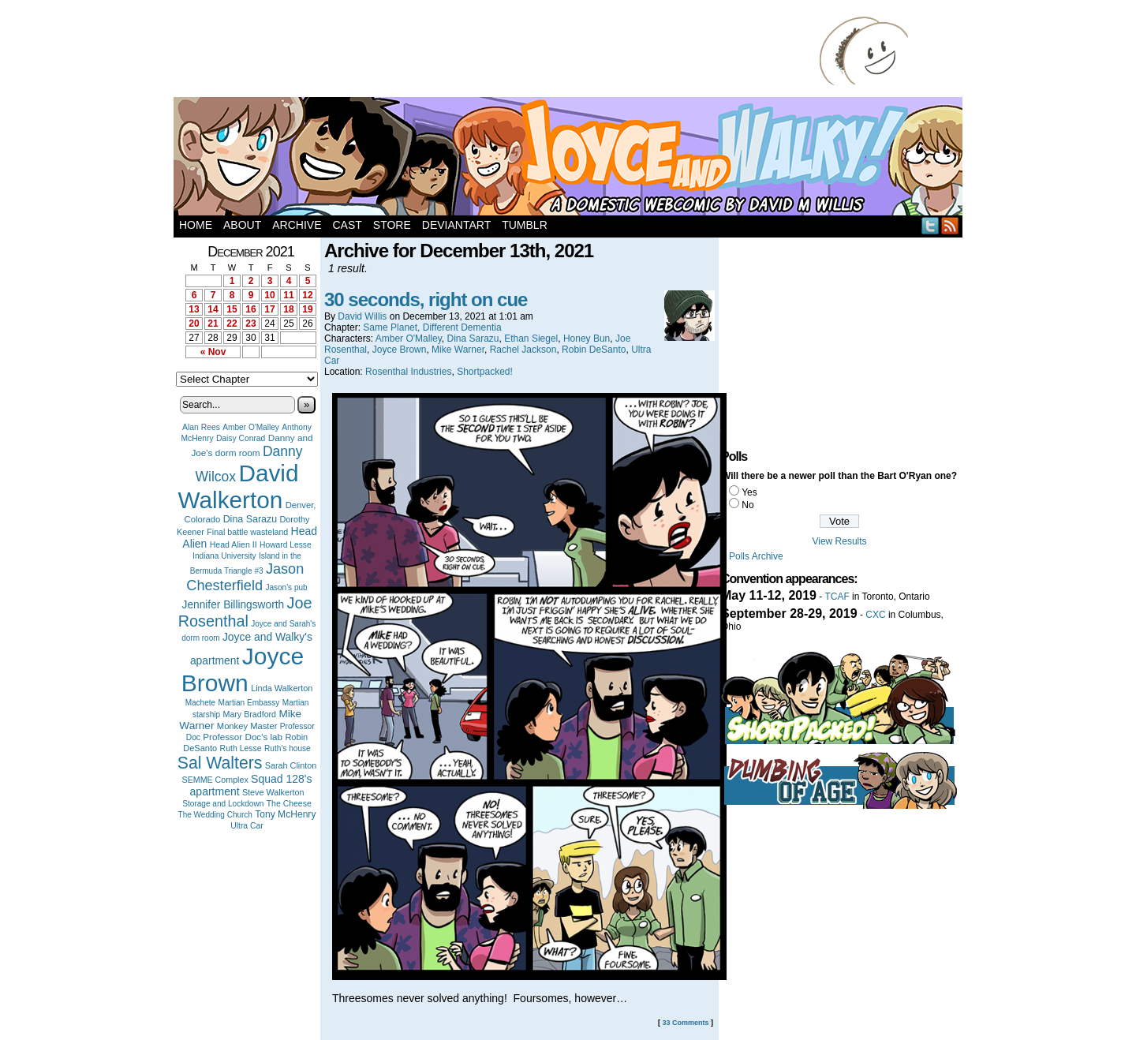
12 (307, 295)
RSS (950, 225)
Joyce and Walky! (570, 158)
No (747, 505)
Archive (296, 225)
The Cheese (289, 803)
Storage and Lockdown (222, 803)
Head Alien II (233, 544)
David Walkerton (238, 486)
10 (269, 295)
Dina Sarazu (250, 519)
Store (392, 225)
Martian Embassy (249, 702)
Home (195, 225)
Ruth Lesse (241, 748)
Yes (749, 492)
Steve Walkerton (273, 792)
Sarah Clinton (290, 765)
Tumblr (524, 225)
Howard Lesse (286, 545)
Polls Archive (756, 556)
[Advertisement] (500, 51)
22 (231, 323)
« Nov (213, 351)
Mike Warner (458, 349)
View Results (839, 541)
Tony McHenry (285, 814)
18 (288, 309)
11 (288, 295)
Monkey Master (247, 726)
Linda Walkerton (281, 688)
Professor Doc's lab (242, 736)
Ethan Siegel (531, 338)
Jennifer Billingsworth (233, 605)
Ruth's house (287, 748)
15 (231, 309)
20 (194, 323)
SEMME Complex (215, 779)
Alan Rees (201, 427)
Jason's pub (286, 587)
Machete (200, 702)
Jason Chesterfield (245, 577)
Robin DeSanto (594, 349)
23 (250, 323)
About (242, 225)
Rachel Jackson (523, 349)
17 (269, 309)
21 (212, 323)
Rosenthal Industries (408, 371)
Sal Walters (220, 763)
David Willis (362, 316)
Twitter (930, 225)
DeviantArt (456, 225)
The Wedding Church (215, 814)
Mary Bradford (250, 714)
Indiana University (224, 556)
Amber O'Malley (250, 427)
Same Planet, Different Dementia (432, 327)
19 (307, 309)
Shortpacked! (485, 371)
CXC (875, 614)
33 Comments (685, 1023)
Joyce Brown (242, 669)
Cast (346, 225)
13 (194, 309)
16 (250, 309)
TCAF (836, 596)
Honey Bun (586, 338)
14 (212, 309)
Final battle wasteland (247, 532)
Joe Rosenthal (245, 612)
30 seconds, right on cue (425, 299)
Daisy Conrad (240, 438)
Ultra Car (246, 825)
